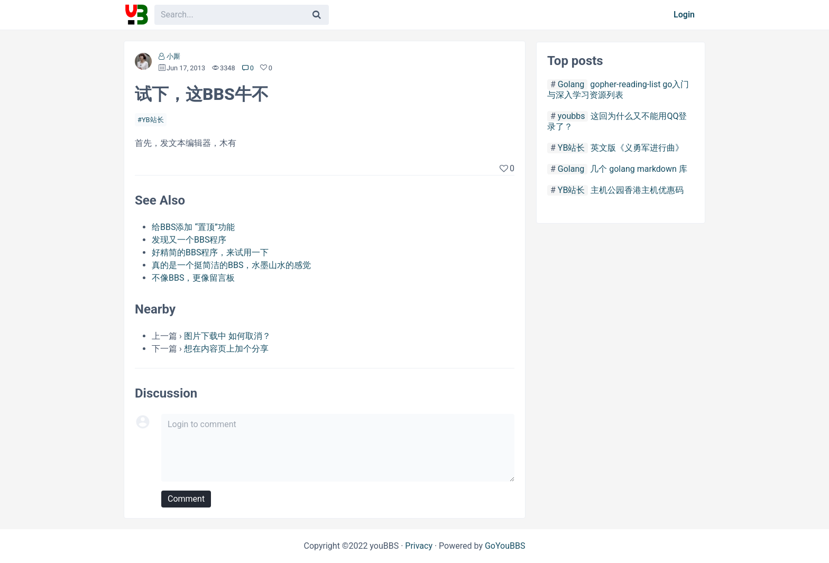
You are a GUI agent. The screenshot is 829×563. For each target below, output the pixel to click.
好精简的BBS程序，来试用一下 (210, 252)
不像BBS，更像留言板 (193, 278)
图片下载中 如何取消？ (227, 336)
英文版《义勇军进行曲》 (637, 148)
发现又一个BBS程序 (189, 240)
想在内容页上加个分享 (226, 349)
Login (684, 15)
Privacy (418, 546)
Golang (571, 84)
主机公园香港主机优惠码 (637, 190)
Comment (186, 499)
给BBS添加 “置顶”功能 (193, 227)
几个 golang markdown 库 (638, 169)
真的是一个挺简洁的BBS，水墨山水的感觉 (231, 265)
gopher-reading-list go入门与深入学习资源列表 (618, 89)
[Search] (317, 15)
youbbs (571, 116)
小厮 (173, 56)
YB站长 (153, 120)
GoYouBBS (505, 546)
